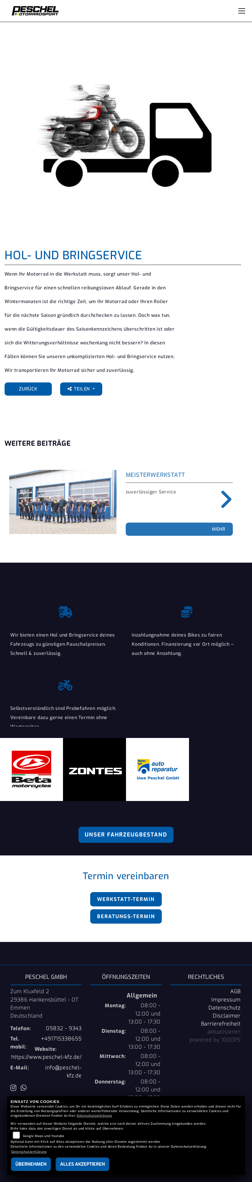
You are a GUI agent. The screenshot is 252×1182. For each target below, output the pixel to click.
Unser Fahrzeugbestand (126, 834)
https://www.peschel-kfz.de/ (46, 1057)
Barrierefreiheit (221, 1023)
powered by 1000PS (215, 1039)
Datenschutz (224, 1007)
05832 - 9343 (64, 1028)
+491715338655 (61, 1038)
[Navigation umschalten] (241, 10)
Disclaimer (227, 1015)
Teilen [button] (79, 389)
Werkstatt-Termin (126, 899)
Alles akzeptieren (82, 1164)
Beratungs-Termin (126, 916)
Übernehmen (30, 1164)
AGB (235, 991)
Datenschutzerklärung (94, 1116)
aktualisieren (224, 1031)
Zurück (28, 389)
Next (222, 499)
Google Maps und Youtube (43, 1136)
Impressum (226, 999)
